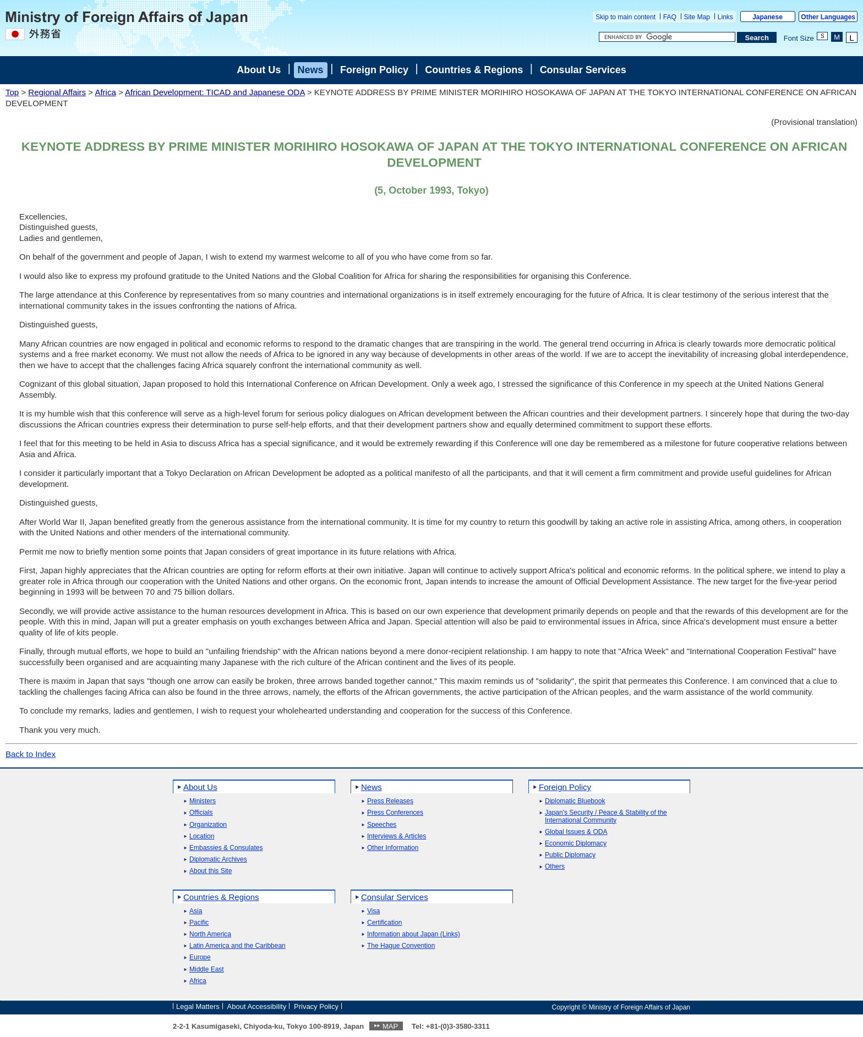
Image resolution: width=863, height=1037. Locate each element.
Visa (373, 911)
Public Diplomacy (570, 855)
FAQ (669, 17)
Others (555, 866)
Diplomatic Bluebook (575, 801)
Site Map (697, 17)
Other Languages (828, 17)
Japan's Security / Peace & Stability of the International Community (606, 816)
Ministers (202, 801)
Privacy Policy (316, 1006)
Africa (105, 92)
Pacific (199, 922)
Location (201, 836)
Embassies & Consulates (226, 848)
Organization (208, 824)
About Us (259, 69)
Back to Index (31, 754)
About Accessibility (257, 1006)
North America (210, 934)
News (311, 69)
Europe (200, 957)
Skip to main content (626, 17)
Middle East (206, 969)
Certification (384, 922)
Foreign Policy (374, 69)
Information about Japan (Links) (413, 934)
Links (725, 17)
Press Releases (390, 801)
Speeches (381, 824)
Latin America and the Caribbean (237, 946)
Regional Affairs (57, 92)
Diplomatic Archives (218, 859)
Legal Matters (198, 1006)
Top (12, 92)
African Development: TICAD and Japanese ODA (215, 92)
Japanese (767, 17)
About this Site (210, 871)
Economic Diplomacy (576, 843)
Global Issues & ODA (576, 832)
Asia (195, 911)
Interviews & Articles (396, 836)
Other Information (392, 848)
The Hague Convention (401, 946)
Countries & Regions (474, 69)
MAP (390, 1026)
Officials (200, 812)
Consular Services (583, 69)
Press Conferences (395, 812)
